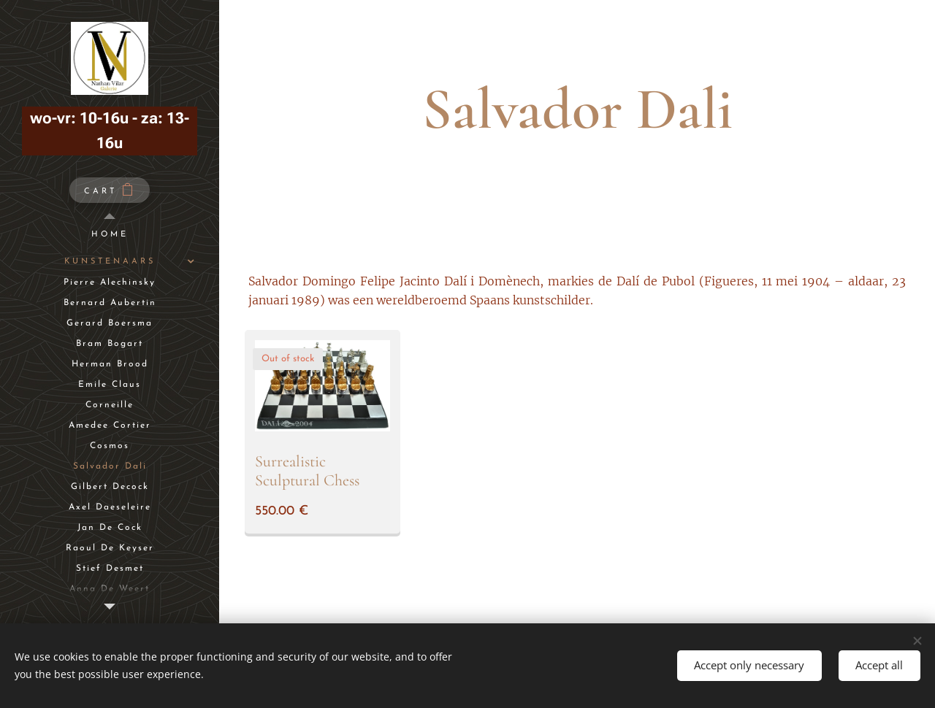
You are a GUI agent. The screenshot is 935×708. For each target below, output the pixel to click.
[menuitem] (109, 234)
